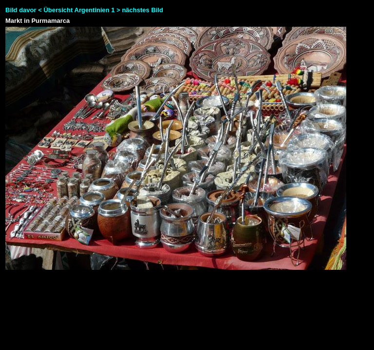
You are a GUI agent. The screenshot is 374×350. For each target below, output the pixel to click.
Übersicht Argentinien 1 (79, 10)
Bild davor (21, 10)
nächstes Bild (142, 10)
